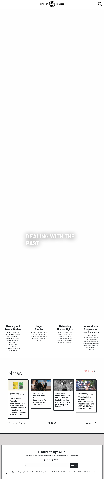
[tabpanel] (18, 399)
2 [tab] (52, 423)
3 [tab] (55, 423)
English (56, 459)
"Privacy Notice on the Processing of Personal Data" (39, 471)
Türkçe (48, 459)
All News (88, 371)
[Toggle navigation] (4, 4)
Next (89, 423)
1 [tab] (49, 423)
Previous (18, 423)
